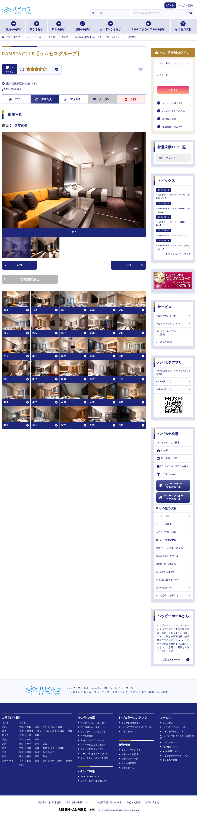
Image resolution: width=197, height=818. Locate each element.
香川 (21, 756)
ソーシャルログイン (172, 103)
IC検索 (162, 450)
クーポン (101, 99)
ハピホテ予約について (172, 731)
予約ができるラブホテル (91, 740)
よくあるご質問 (173, 342)
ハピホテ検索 (168, 434)
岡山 (21, 752)
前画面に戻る (21, 279)
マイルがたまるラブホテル (92, 745)
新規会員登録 (169, 118)
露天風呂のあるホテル (173, 556)
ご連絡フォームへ (171, 659)
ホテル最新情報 (127, 763)
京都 (37, 748)
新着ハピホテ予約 (128, 759)
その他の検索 (183, 26)
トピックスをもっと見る (178, 254)
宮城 (52, 727)
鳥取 (37, 752)
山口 (52, 752)
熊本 (45, 760)
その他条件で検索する (173, 595)
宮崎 (60, 760)
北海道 (22, 722)
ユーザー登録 (185, 5)
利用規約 (56, 802)
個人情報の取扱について (78, 802)
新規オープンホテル (130, 750)
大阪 (21, 748)
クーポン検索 (173, 516)
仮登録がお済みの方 (172, 126)
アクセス (72, 99)
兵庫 (29, 748)
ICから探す (58, 26)
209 (13, 265)
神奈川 (30, 731)
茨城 (62, 731)
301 (134, 265)
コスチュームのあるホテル (173, 548)
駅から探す (36, 26)
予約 (130, 99)
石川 (21, 739)
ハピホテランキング (173, 315)
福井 (37, 739)
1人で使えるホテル (173, 571)
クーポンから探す (110, 26)
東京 (21, 731)
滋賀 (45, 748)
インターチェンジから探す (92, 723)
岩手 (45, 727)
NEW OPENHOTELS (88, 776)
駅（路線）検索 (167, 458)
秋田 (29, 727)
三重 (45, 744)
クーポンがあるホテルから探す (94, 753)
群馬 (70, 731)
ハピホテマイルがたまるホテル (171, 497)
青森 (21, 727)
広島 (29, 752)
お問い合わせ (152, 802)
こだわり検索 (166, 474)
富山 (29, 739)
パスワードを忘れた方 (173, 110)
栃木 (54, 731)
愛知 (21, 744)
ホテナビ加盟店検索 (173, 532)
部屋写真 (43, 99)
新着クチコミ (126, 767)
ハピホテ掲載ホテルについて (175, 755)
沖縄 (21, 765)
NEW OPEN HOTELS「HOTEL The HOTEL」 (173, 207)
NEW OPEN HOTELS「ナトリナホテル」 (173, 244)
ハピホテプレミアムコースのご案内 (173, 333)
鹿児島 (69, 760)
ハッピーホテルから (173, 616)
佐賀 (29, 760)
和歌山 (61, 748)
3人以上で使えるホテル (173, 579)
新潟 (21, 735)
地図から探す (82, 26)
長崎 (37, 760)
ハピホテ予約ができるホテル (170, 485)
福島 (60, 727)
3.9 (21, 69)
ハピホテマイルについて (173, 323)
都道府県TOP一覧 (171, 147)
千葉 (47, 731)
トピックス (166, 181)
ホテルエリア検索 (168, 442)
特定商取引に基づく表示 (109, 802)
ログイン (173, 89)
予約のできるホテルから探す (148, 26)
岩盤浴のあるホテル (173, 563)
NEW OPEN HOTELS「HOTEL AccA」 (171, 220)
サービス (164, 307)
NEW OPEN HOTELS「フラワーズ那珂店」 (173, 194)
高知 (45, 756)
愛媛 (37, 756)
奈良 (52, 748)
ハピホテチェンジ (169, 742)
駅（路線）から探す (89, 727)
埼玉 (39, 731)
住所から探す (13, 26)
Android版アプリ (173, 389)
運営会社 (42, 802)
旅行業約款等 (134, 802)
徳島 (29, 756)
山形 (37, 727)
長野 (37, 735)
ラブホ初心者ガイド (130, 723)
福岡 (21, 760)
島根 (45, 752)
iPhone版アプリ (173, 381)
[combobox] (159, 13)
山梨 (29, 735)
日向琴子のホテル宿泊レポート (94, 781)
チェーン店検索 (173, 524)
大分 (52, 760)
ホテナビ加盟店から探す (91, 749)
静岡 (37, 744)
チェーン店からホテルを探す (93, 758)
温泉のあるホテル (173, 587)
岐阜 (29, 744)
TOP (14, 99)
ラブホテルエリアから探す (173, 466)
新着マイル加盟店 (128, 754)
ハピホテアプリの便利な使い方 (135, 727)
